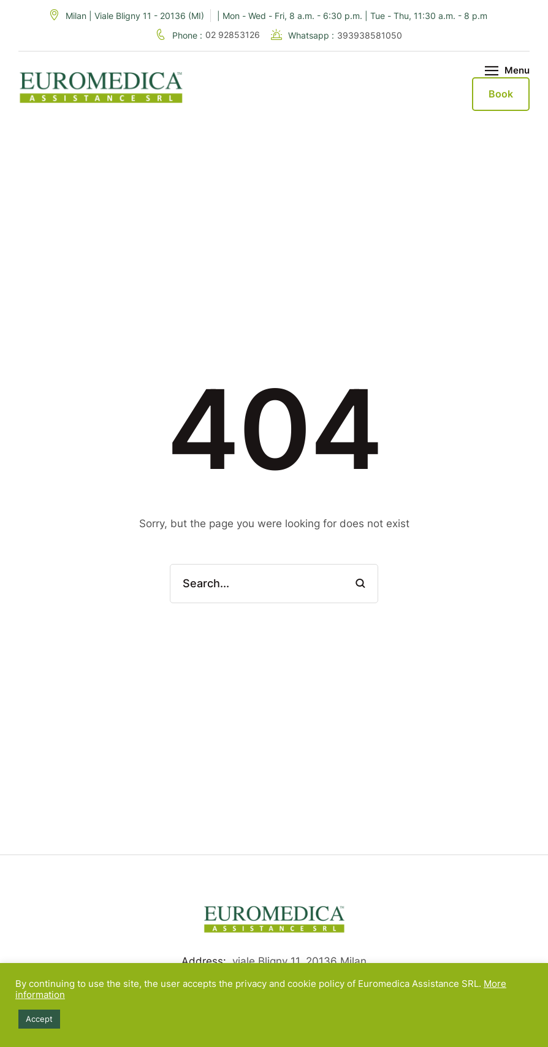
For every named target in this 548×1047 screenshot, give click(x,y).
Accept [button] (39, 1019)
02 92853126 (233, 34)
